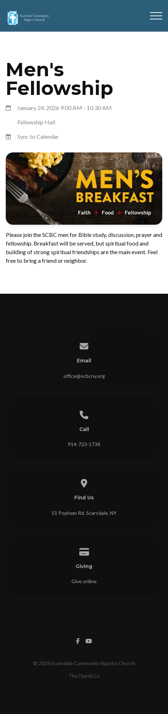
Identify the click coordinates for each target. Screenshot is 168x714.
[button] (156, 16)
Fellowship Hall (36, 122)
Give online (84, 581)
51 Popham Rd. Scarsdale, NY (84, 513)
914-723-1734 (84, 444)
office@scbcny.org (84, 376)
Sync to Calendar (38, 136)
